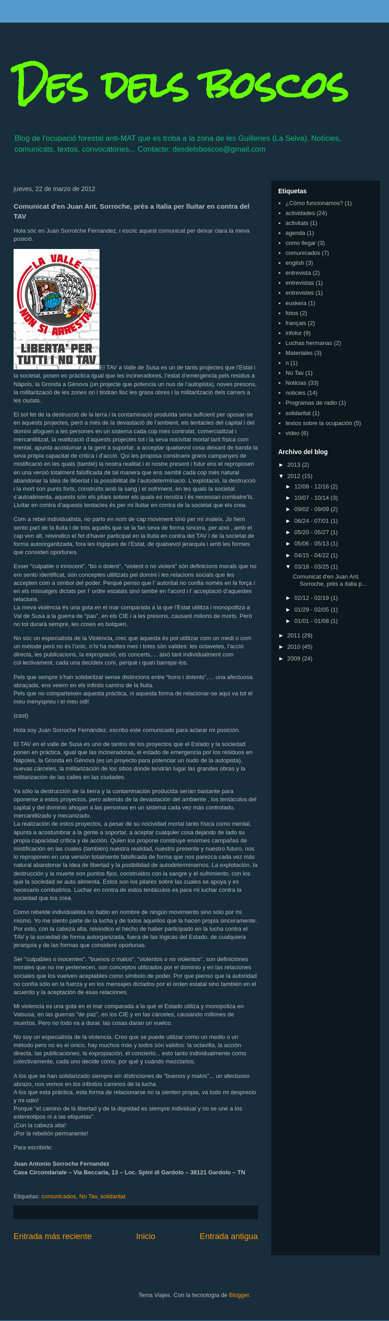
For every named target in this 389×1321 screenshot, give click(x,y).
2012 (294, 476)
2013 (294, 464)
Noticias (295, 382)
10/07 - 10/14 (312, 497)
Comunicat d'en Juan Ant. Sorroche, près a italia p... (329, 580)
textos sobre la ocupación (318, 423)
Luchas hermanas (308, 343)
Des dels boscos (181, 85)
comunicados (58, 1196)
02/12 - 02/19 (312, 597)
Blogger (239, 1295)
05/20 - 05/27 (312, 532)
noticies (295, 392)
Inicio (145, 1236)
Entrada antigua (229, 1236)
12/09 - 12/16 (312, 486)
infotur (293, 333)
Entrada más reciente (53, 1236)
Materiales (299, 352)
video (292, 433)
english (294, 262)
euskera (295, 303)
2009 (294, 658)
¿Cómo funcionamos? (314, 203)
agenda (295, 233)
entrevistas (299, 282)
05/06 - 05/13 (312, 543)
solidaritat (113, 1196)
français (295, 323)
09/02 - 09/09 (312, 509)
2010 (294, 646)
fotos (291, 313)
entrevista (298, 272)
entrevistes (299, 292)
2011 (294, 635)
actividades (300, 213)
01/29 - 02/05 (312, 609)
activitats (296, 223)
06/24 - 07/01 (312, 520)
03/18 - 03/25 (312, 566)
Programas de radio (311, 402)
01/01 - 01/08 (312, 620)
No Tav (88, 1196)
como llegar (300, 242)
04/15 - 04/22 (312, 555)
